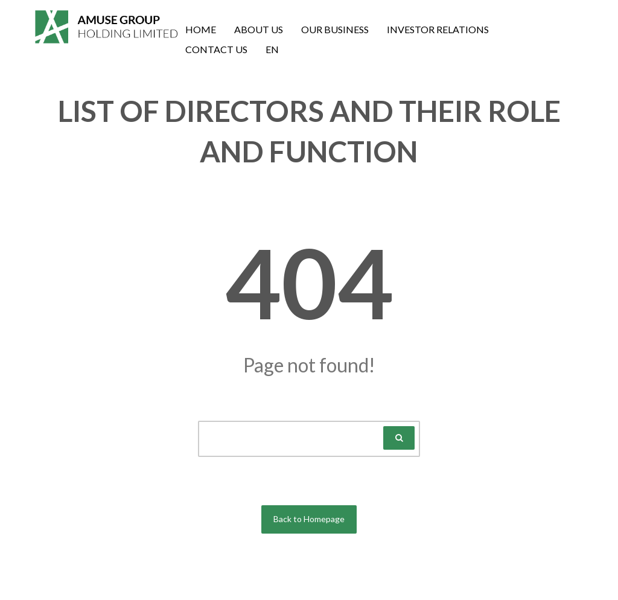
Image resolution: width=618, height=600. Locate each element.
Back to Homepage (309, 519)
